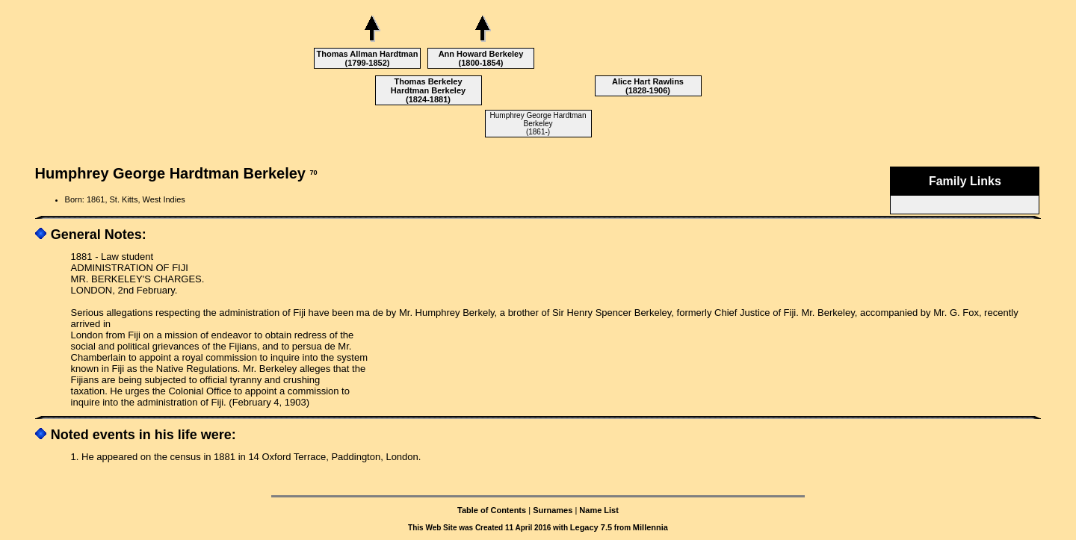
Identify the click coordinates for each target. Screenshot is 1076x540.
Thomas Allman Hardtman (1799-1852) (367, 58)
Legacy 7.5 (591, 527)
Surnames (552, 510)
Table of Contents (491, 510)
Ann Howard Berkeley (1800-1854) (481, 58)
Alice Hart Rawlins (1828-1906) (648, 86)
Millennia (650, 527)
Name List (599, 510)
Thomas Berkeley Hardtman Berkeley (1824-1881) (428, 90)
